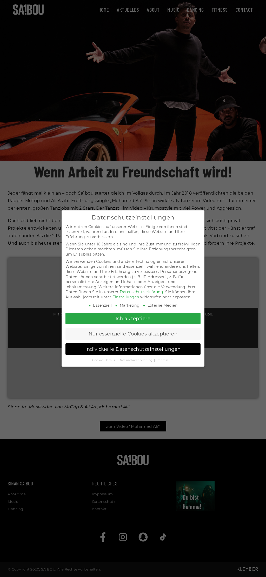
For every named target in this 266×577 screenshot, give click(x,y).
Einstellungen (125, 297)
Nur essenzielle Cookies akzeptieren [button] (133, 333)
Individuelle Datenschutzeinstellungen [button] (133, 349)
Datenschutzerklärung (141, 292)
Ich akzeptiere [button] (133, 318)
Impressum (165, 360)
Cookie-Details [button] (104, 360)
